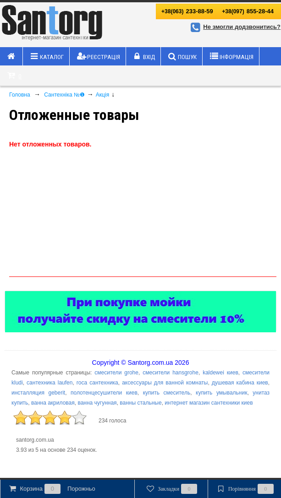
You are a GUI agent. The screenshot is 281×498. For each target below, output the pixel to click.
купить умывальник (221, 393)
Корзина (51, 489)
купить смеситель (166, 393)
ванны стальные (140, 403)
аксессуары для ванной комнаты (165, 382)
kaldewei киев (220, 372)
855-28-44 (248, 11)
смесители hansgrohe (170, 372)
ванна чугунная (96, 403)
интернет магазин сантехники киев (209, 403)
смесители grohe (116, 372)
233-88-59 (187, 11)
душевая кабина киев (240, 382)
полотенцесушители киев (104, 393)
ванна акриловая (53, 403)
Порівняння (244, 489)
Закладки (171, 489)
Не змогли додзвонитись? (234, 26)
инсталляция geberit (38, 393)
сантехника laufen (49, 382)
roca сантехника (97, 382)
